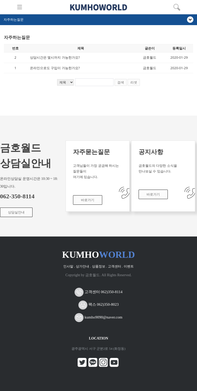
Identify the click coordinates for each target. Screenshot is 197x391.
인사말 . (69, 266)
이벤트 (129, 266)
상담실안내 (16, 212)
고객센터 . (115, 266)
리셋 (133, 82)
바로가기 (87, 200)
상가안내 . (83, 266)
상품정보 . (99, 266)
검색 (120, 82)
